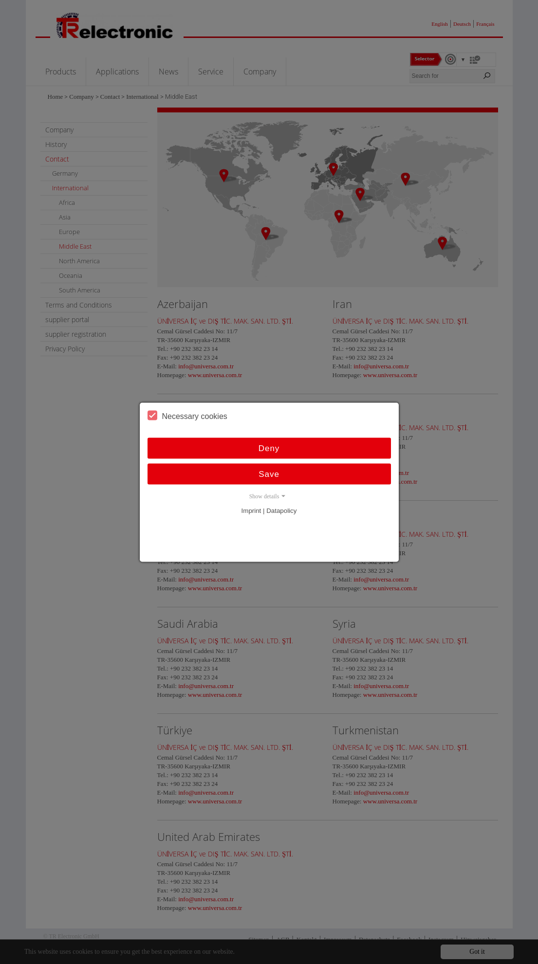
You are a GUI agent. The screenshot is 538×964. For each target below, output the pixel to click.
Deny (269, 448)
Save (269, 473)
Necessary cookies (187, 415)
